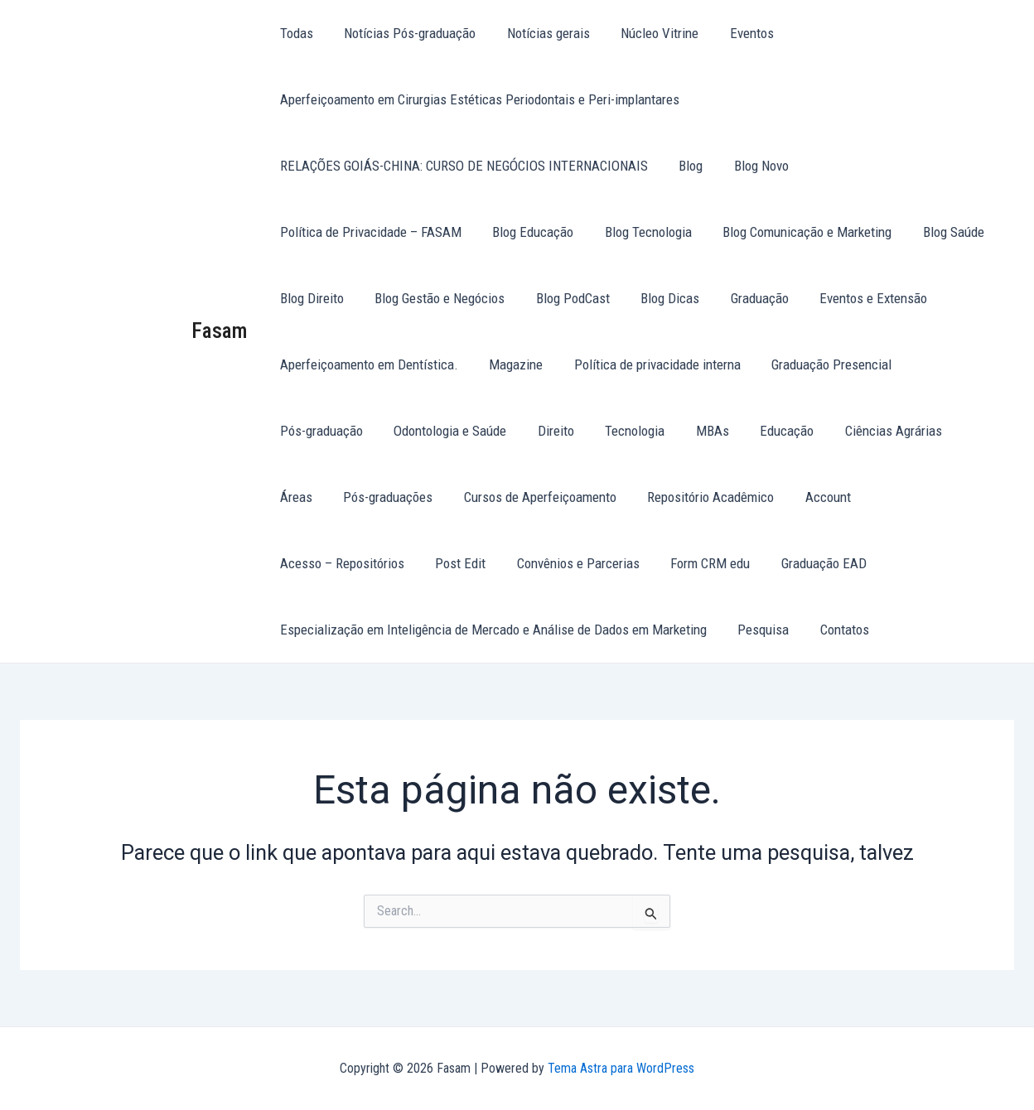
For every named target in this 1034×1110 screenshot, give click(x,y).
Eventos (739, 33)
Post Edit (865, 497)
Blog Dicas (568, 298)
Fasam (219, 330)
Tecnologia (514, 430)
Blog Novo (754, 165)
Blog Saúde (730, 232)
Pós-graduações (945, 430)
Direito (437, 430)
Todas (295, 33)
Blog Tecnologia (431, 232)
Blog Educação (319, 232)
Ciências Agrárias (763, 430)
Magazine (512, 364)
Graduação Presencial (821, 364)
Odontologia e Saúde (334, 430)
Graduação (655, 298)
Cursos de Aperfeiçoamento (354, 497)
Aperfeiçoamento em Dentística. (367, 364)
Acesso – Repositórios (750, 497)
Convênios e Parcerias (339, 563)
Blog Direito (821, 232)
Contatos (837, 629)
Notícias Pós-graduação (405, 33)
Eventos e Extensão (765, 298)
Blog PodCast (473, 298)
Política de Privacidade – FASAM (900, 165)
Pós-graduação (951, 364)
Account (637, 497)
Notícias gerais (541, 33)
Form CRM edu (469, 563)
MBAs (588, 430)
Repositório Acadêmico (522, 497)
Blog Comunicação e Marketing (587, 232)
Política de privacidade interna (650, 364)
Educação (660, 430)
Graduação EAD (579, 563)
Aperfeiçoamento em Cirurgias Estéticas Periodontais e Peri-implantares (478, 99)
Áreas (856, 430)
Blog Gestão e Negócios (343, 298)
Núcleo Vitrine (650, 33)
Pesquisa (759, 629)
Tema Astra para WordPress (621, 1068)
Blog (686, 165)
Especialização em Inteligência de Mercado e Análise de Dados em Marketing (491, 629)
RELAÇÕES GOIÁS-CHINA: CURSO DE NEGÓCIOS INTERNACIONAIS (462, 165)
